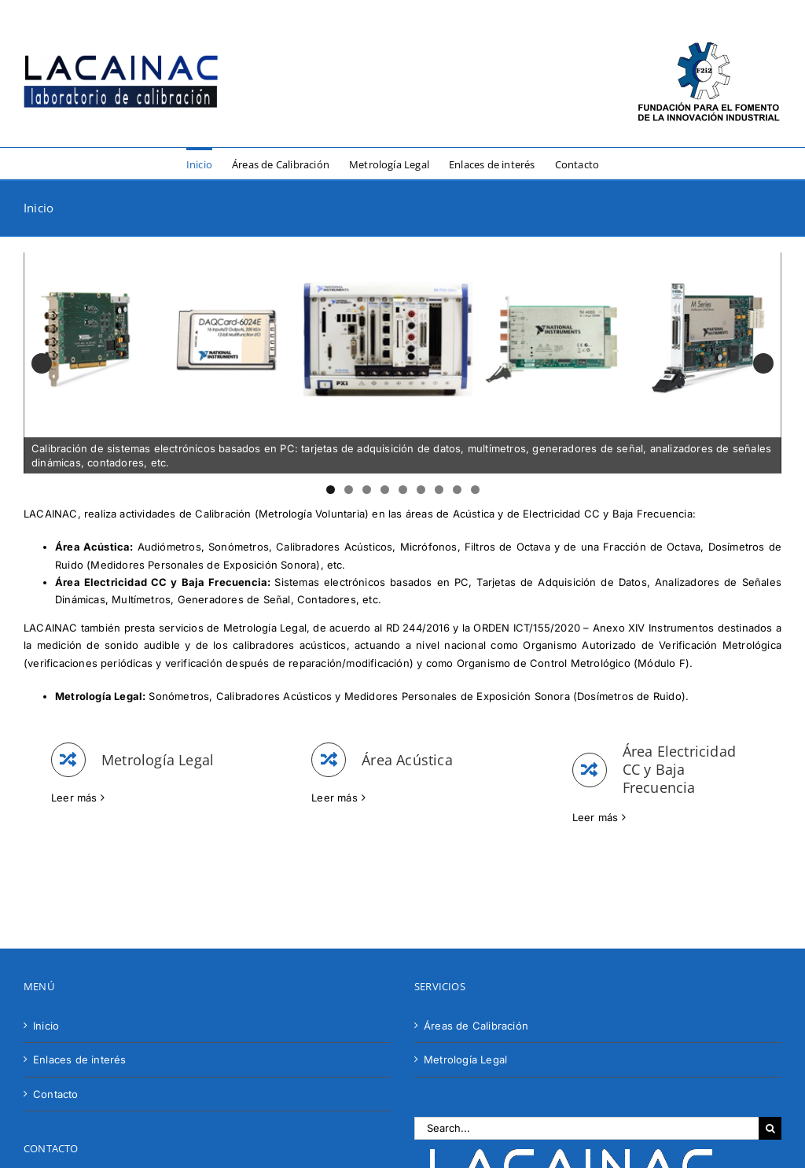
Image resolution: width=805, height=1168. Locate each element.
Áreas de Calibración (476, 1025)
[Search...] (586, 1128)
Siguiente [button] (763, 363)
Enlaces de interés (80, 1059)
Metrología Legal (465, 1059)
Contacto (56, 1094)
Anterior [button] (41, 363)
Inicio (46, 1025)
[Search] (770, 1128)
